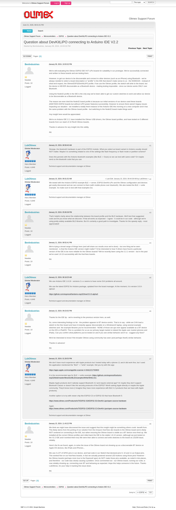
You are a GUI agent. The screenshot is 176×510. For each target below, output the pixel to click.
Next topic (147, 48)
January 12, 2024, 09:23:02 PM (60, 311)
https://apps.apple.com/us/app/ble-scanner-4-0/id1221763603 (74, 370)
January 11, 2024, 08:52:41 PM (60, 243)
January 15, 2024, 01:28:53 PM (60, 359)
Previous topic (134, 48)
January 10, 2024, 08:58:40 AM (60, 145)
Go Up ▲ (152, 507)
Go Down (27, 56)
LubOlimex (30, 145)
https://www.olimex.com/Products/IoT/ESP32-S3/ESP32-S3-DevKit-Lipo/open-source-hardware (87, 401)
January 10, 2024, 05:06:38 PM (60, 212)
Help (133, 507)
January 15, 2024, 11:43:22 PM (60, 423)
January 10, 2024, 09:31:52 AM (60, 179)
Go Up (25, 480)
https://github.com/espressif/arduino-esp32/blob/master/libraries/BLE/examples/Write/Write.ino (85, 376)
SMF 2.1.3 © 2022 (27, 507)
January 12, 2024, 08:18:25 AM (60, 277)
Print (150, 56)
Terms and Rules (142, 507)
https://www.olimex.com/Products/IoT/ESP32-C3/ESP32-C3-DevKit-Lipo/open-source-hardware (88, 408)
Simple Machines (39, 507)
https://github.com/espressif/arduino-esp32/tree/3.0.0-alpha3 (73, 294)
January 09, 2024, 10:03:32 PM (60, 64)
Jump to (132, 492)
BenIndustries (32, 64)
